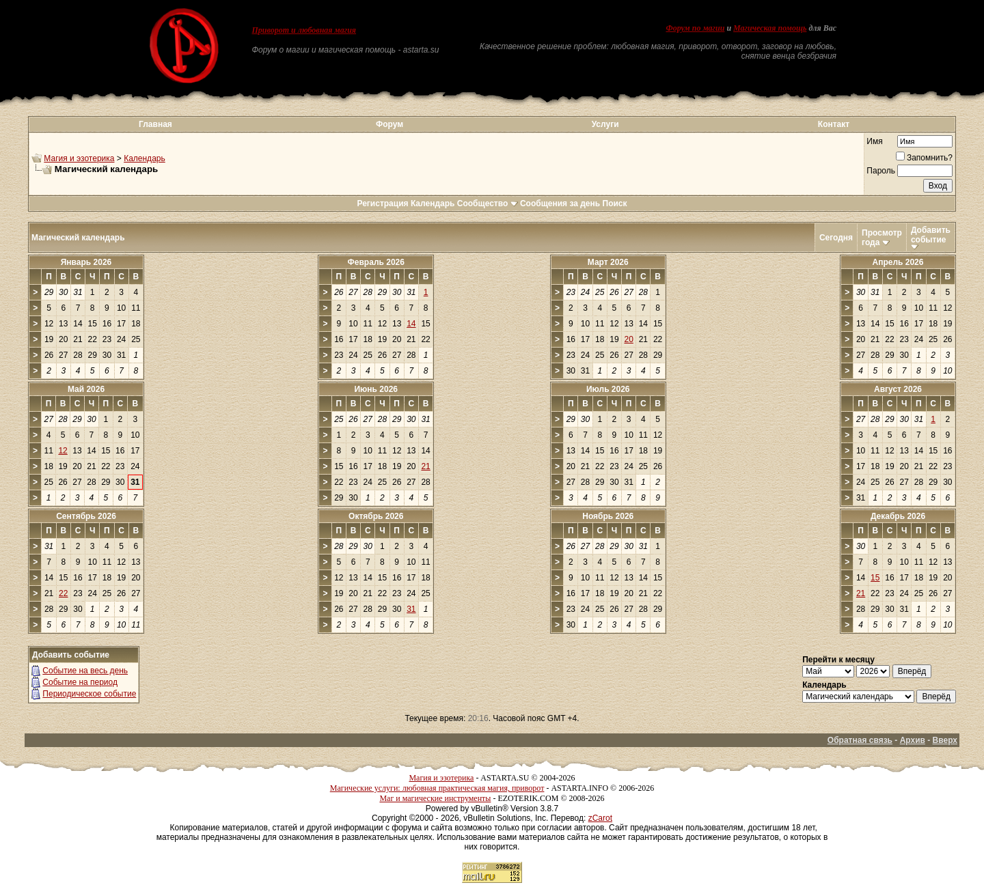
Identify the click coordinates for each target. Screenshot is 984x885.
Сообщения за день (560, 203)
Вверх (945, 740)
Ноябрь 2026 (607, 516)
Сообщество (487, 203)
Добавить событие (931, 234)
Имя (874, 141)
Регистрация (382, 203)
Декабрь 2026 (898, 516)
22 (63, 593)
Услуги (605, 124)
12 (62, 450)
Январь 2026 (86, 262)
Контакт (833, 124)
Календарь (144, 158)
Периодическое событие (89, 694)
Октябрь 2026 (375, 516)
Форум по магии (695, 28)
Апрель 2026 (898, 262)
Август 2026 (898, 389)
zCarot (600, 818)
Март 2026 (608, 262)
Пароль (880, 170)
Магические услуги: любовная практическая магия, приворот (437, 788)
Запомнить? (924, 158)
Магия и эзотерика (79, 158)
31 (411, 609)
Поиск (615, 203)
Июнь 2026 (376, 389)
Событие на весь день (85, 670)
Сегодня (836, 237)
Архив (912, 740)
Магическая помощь (769, 28)
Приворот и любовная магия (304, 30)
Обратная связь (860, 740)
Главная (155, 124)
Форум (389, 124)
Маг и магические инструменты (435, 798)
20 (628, 339)
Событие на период (80, 682)
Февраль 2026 (376, 262)
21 (425, 466)
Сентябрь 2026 (86, 516)
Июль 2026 (608, 389)
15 (875, 577)
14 (411, 323)
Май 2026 (86, 389)
